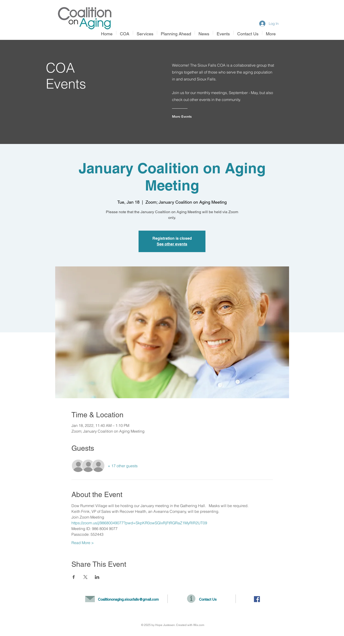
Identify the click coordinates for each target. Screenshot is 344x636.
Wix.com (198, 625)
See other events (172, 244)
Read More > (82, 542)
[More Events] (191, 116)
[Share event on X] (85, 577)
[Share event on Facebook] (73, 577)
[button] (145, 33)
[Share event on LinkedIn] (97, 577)
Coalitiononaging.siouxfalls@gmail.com (128, 599)
